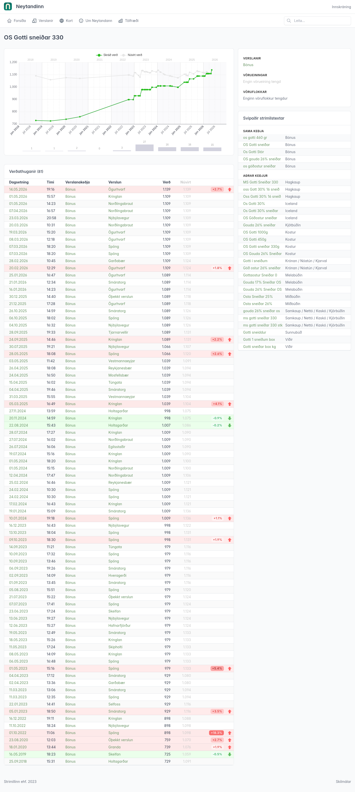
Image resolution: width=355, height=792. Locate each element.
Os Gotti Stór (253, 152)
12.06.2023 (18, 625)
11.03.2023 (18, 690)
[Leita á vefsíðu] (317, 20)
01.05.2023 (18, 668)
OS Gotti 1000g (255, 232)
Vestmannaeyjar (121, 361)
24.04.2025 (18, 375)
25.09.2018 (18, 761)
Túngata (115, 382)
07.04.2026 (18, 211)
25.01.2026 (18, 275)
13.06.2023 (18, 618)
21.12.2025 (17, 304)
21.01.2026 (18, 282)
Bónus (70, 189)
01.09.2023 (18, 582)
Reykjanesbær (120, 368)
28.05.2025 (18, 354)
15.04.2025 (18, 382)
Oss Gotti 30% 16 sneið (262, 196)
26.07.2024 (18, 447)
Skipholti (115, 647)
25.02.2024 (18, 482)
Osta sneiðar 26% (257, 304)
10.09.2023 (18, 554)
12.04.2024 (18, 475)
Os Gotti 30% (254, 203)
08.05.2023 (18, 654)
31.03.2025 (18, 397)
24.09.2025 (18, 339)
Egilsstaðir (116, 447)
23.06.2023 (18, 611)
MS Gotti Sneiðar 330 (260, 182)
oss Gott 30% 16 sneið (261, 189)
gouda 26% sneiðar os (261, 311)
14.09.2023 (18, 547)
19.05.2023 (18, 632)
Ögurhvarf (116, 189)
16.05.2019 (17, 754)
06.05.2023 (18, 661)
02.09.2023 (18, 575)
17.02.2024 (18, 504)
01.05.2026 (18, 196)
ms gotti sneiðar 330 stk (263, 325)
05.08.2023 (18, 590)
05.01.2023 (18, 711)
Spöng (113, 246)
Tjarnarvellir (118, 332)
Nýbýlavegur (118, 218)
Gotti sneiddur (254, 332)
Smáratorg (117, 282)
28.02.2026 (18, 261)
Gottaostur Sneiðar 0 (260, 275)
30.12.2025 (18, 296)
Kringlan (115, 196)
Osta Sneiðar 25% (258, 296)
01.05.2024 (18, 461)
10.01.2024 (18, 518)
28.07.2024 (18, 432)
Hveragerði (117, 575)
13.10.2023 (17, 532)
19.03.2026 (18, 232)
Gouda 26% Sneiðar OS (262, 289)
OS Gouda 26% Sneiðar (262, 254)
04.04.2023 (18, 675)
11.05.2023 (17, 647)
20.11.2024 (17, 418)
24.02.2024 (18, 489)
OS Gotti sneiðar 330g (261, 246)
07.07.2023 (18, 604)
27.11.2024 (17, 411)
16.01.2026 (17, 289)
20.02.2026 (18, 268)
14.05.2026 (18, 189)
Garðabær (116, 261)
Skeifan (114, 611)
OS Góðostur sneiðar (260, 218)
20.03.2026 (18, 225)
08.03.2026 (18, 239)
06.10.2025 (18, 318)
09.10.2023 (18, 540)
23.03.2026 (18, 218)
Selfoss (114, 704)
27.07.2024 (18, 439)
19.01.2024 (17, 511)
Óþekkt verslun (120, 296)
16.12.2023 (17, 525)
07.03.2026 (18, 246)
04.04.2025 (18, 389)
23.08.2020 (18, 740)
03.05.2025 (18, 361)
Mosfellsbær (118, 375)
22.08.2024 (18, 425)
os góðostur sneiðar (259, 166)
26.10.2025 (18, 311)
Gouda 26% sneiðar (259, 225)
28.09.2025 (18, 332)
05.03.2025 (18, 404)
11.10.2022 (17, 725)
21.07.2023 (18, 597)
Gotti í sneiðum (255, 261)
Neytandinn (24, 6)
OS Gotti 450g (254, 239)
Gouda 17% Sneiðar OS (262, 282)
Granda (114, 747)
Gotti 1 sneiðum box (259, 339)
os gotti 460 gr (255, 137)
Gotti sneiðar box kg (259, 346)
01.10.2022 (17, 733)
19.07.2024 (17, 454)
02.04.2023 (18, 683)
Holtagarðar (118, 411)
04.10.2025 (18, 325)
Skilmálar (343, 781)
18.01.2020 (18, 747)
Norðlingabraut (120, 203)
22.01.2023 (18, 704)
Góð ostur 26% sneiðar (262, 268)
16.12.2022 (17, 718)
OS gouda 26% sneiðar (262, 159)
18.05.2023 (18, 640)
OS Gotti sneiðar (256, 145)
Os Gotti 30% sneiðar (260, 211)
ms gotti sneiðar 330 (260, 318)
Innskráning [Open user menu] (341, 7)
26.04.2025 (18, 368)
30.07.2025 (18, 346)
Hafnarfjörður (119, 625)
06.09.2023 (18, 568)
